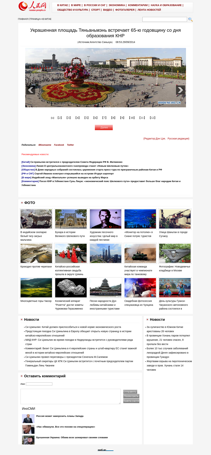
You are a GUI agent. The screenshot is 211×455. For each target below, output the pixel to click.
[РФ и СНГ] (28, 173)
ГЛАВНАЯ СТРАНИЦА (29, 19)
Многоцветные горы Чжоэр (36, 301)
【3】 (68, 117)
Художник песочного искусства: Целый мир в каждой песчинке (104, 236)
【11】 (142, 117)
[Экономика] (29, 166)
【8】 (113, 117)
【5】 (86, 117)
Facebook (59, 145)
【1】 (52, 118)
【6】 (95, 117)
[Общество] (28, 169)
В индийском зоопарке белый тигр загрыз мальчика (34, 236)
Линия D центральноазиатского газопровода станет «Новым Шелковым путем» (82, 166)
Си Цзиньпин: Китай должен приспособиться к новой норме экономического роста (73, 327)
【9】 (122, 117)
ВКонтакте (45, 145)
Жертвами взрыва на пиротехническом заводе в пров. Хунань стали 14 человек (169, 365)
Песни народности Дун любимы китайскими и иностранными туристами (105, 305)
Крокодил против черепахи (36, 266)
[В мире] (26, 177)
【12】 (152, 117)
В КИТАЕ (47, 19)
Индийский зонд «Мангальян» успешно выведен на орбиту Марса (70, 177)
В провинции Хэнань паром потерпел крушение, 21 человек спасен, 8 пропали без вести (168, 340)
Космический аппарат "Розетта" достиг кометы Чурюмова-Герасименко (69, 305)
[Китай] (26, 162)
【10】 (132, 117)
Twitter (70, 145)
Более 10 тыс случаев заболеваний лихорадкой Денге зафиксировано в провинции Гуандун (167, 352)
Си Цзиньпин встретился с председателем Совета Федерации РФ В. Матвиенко (76, 162)
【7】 (104, 117)
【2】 (59, 117)
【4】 (77, 117)
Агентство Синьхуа (101, 42)
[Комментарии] (30, 181)
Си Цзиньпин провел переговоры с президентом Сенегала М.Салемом (66, 357)
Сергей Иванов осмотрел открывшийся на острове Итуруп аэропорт (74, 173)
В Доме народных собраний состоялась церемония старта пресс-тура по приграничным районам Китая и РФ (98, 169)
